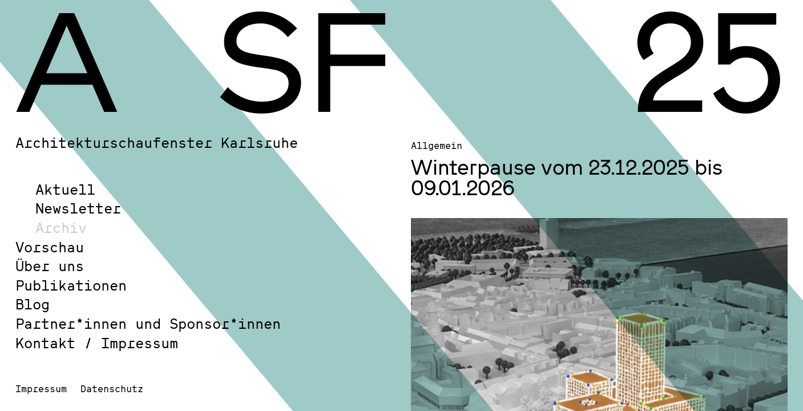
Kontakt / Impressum (96, 343)
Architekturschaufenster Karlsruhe (156, 142)
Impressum (41, 388)
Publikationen (71, 285)
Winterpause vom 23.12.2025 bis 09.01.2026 (567, 177)
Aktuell (65, 189)
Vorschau (49, 247)
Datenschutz (111, 388)
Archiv (61, 227)
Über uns (49, 265)
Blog (32, 304)
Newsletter (78, 208)
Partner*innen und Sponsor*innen (148, 323)
